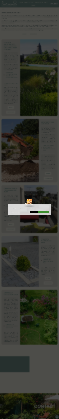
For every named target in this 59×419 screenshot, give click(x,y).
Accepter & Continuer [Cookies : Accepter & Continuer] (44, 212)
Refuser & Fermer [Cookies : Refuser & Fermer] (15, 212)
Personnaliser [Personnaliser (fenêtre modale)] (34, 212)
